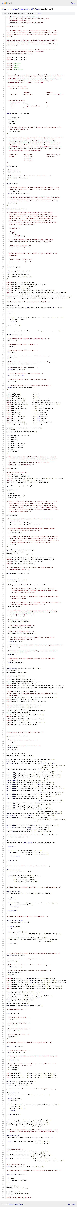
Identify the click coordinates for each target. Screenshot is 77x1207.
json (73, 1204)
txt (69, 1204)
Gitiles (11, 1204)
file (39, 13)
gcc (7, 9)
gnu (3, 9)
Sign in (73, 3)
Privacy (16, 1204)
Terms (21, 1204)
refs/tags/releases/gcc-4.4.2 (22, 9)
